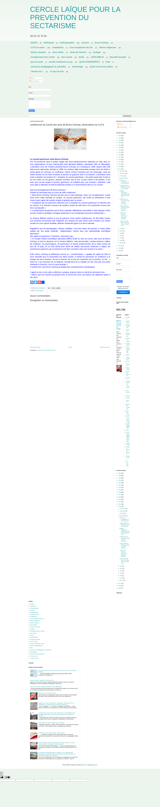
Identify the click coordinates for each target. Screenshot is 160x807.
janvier (122, 243)
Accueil (70, 347)
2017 (119, 157)
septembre (123, 178)
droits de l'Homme (78, 52)
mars (121, 240)
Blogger (95, 765)
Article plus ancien (105, 347)
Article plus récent (35, 347)
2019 (119, 152)
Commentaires (34, 81)
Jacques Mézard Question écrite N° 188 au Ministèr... (124, 208)
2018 (119, 154)
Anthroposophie (67, 43)
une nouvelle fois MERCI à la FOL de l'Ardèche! (124, 187)
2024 (119, 140)
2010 (119, 248)
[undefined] (7, 777)
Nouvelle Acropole (118, 57)
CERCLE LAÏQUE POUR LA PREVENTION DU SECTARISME (75, 17)
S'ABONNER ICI (123, 292)
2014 (119, 164)
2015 (119, 162)
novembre (123, 173)
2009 (119, 250)
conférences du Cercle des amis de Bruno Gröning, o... (124, 201)
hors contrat (66, 57)
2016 (119, 159)
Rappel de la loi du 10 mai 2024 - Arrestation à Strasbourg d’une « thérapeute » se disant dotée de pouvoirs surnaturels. (56, 703)
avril (121, 238)
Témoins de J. (37, 71)
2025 (119, 138)
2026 (119, 135)
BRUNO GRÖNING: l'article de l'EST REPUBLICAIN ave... (124, 194)
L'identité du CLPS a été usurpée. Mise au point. (51, 733)
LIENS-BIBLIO (97, 57)
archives (85, 43)
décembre (123, 171)
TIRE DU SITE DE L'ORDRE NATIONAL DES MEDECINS (46, 686)
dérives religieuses (107, 47)
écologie (97, 52)
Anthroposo (48, 43)
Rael (108, 62)
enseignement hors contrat (43, 57)
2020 (119, 150)
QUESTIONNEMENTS (89, 62)
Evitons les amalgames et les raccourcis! (124, 182)
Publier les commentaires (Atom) (46, 350)
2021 (119, 147)
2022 (119, 145)
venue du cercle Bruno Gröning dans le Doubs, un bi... (124, 223)
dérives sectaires (38, 52)
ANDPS (34, 43)
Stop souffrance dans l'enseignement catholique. (51, 723)
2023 (119, 142)
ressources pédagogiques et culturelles (48, 66)
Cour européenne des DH (81, 47)
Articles (32, 78)
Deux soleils (57, 52)
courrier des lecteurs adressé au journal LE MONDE (123, 215)
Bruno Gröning (101, 43)
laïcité (81, 57)
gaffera (85, 765)
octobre (122, 176)
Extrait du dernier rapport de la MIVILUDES (42, 680)
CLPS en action (38, 47)
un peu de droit (57, 71)
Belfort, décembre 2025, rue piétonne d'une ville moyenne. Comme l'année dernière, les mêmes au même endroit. (56, 743)
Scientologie (77, 66)
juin (121, 233)
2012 (119, 169)
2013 (119, 166)
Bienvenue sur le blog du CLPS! (119, 325)
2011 (119, 245)
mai (121, 235)
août (121, 228)
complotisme (57, 47)
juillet (121, 231)
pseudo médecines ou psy (61, 62)
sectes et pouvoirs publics (101, 66)
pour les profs (37, 62)
